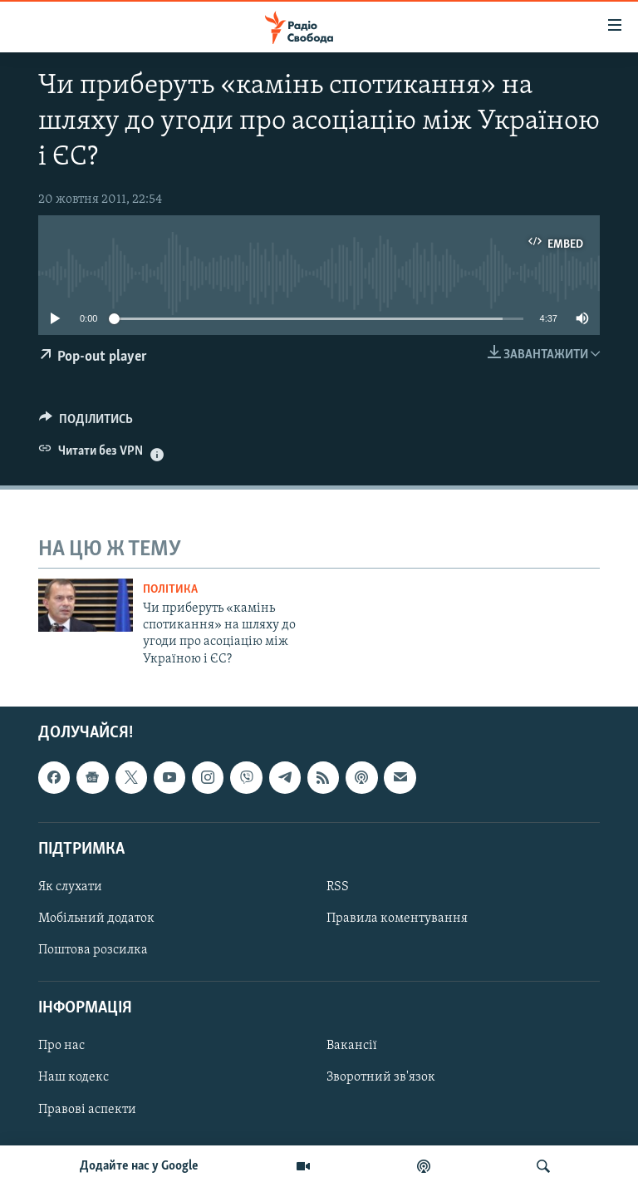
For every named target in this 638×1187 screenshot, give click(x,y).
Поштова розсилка (93, 950)
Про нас (61, 1046)
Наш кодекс (73, 1078)
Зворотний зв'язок (380, 1078)
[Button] (86, 423)
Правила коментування (397, 918)
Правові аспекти (87, 1109)
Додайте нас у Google (139, 1166)
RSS (337, 887)
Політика (170, 590)
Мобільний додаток (96, 918)
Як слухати (70, 887)
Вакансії (351, 1046)
